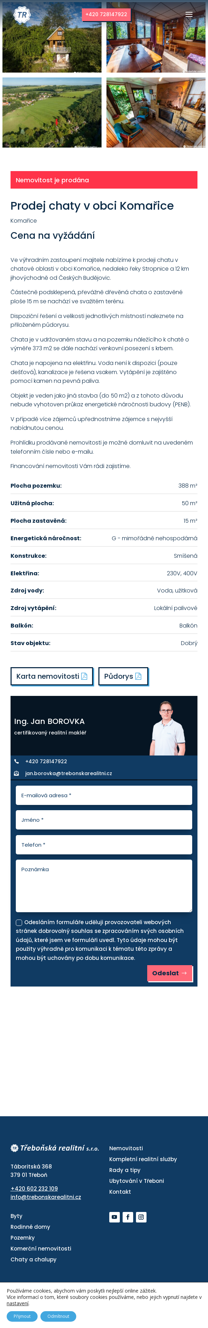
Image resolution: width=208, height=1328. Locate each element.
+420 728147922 (106, 14)
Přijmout (22, 1316)
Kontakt (120, 1191)
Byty (16, 1216)
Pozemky (23, 1237)
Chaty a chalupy (34, 1259)
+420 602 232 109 (34, 1188)
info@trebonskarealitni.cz (46, 1197)
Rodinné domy (30, 1227)
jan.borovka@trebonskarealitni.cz (68, 773)
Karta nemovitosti (52, 676)
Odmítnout (58, 1316)
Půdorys (118, 676)
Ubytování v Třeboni (136, 1181)
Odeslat (165, 973)
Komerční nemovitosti (41, 1248)
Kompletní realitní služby (143, 1159)
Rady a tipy (125, 1170)
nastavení (17, 1303)
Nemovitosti (126, 1148)
